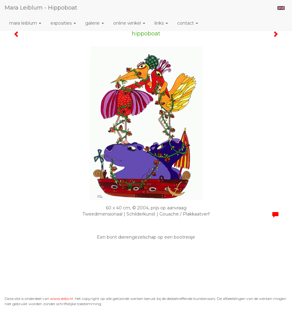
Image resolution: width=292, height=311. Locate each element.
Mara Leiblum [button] (25, 23)
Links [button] (161, 23)
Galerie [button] (94, 23)
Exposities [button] (63, 23)
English (281, 8)
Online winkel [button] (129, 23)
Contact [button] (187, 23)
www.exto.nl (61, 298)
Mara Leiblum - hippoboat (41, 7)
